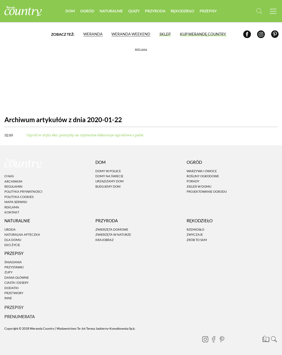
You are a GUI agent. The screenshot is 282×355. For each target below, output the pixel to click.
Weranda (93, 34)
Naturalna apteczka (22, 234)
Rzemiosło (195, 229)
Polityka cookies (18, 197)
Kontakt (11, 212)
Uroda (10, 229)
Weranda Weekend (130, 34)
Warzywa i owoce (202, 171)
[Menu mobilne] (273, 11)
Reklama (11, 207)
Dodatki (11, 288)
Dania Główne (16, 277)
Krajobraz (104, 240)
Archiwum (13, 181)
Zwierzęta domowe (111, 229)
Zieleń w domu (199, 186)
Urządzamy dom (109, 181)
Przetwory (13, 293)
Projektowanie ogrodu (207, 191)
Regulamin (13, 186)
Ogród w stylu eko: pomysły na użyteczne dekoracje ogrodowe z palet (85, 135)
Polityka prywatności (23, 192)
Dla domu (12, 240)
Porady (193, 181)
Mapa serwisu (15, 202)
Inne (8, 298)
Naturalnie (111, 11)
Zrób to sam (197, 240)
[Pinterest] (275, 34)
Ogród (87, 11)
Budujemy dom (108, 186)
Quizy (134, 11)
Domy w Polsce (108, 171)
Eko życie (12, 245)
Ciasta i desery (16, 282)
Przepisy (208, 11)
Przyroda (155, 11)
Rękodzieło (182, 11)
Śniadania (13, 262)
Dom (70, 11)
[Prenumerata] (265, 338)
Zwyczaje (195, 234)
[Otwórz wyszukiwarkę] (259, 11)
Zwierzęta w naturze (113, 234)
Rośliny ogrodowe (203, 176)
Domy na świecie (109, 176)
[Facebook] (247, 34)
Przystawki (14, 267)
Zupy (8, 272)
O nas (9, 176)
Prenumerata (19, 316)
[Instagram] (261, 34)
